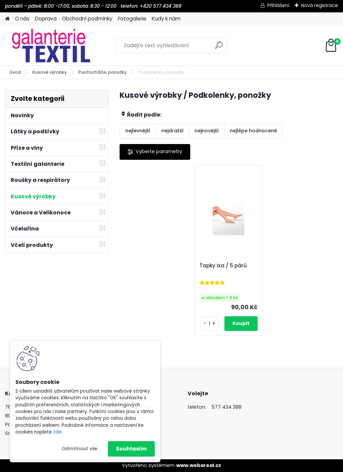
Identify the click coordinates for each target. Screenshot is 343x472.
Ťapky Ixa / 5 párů (223, 265)
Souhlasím (131, 449)
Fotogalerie (132, 18)
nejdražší (172, 130)
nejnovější (207, 130)
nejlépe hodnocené (253, 130)
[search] (219, 47)
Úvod (15, 72)
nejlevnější (137, 130)
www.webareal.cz (198, 465)
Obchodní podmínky (87, 18)
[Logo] (51, 45)
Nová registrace (319, 5)
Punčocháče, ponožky (102, 72)
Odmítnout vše (79, 449)
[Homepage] (7, 18)
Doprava (46, 18)
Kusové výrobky (49, 72)
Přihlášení (278, 5)
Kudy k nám (166, 18)
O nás (22, 18)
